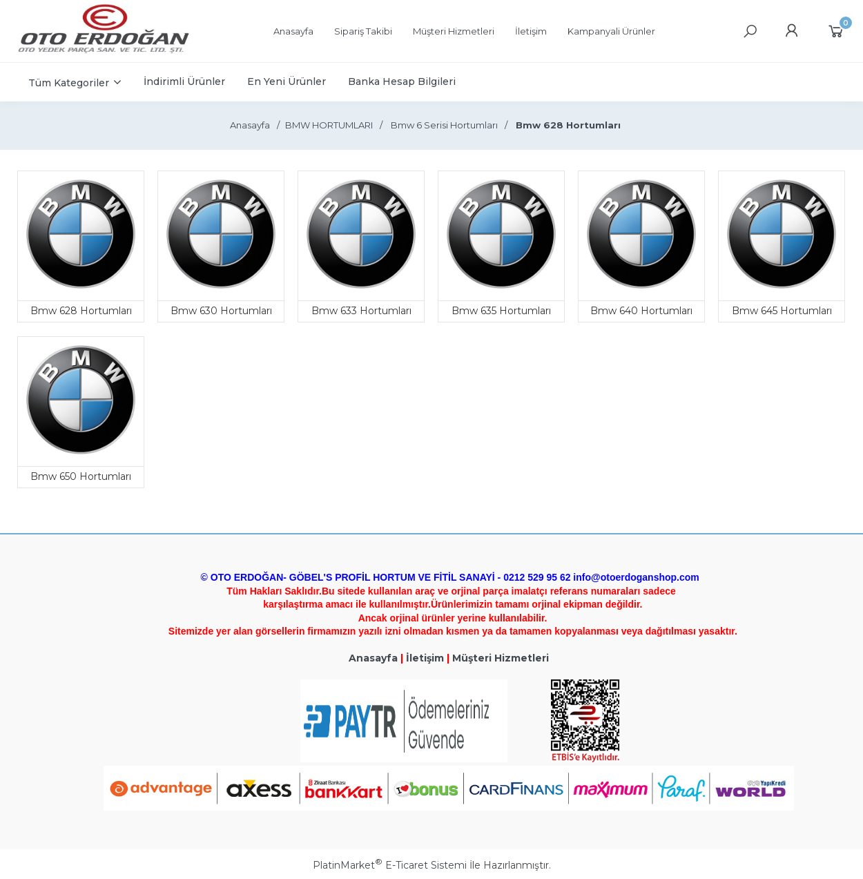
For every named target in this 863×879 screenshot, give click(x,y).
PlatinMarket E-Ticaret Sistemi (390, 865)
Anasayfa (373, 658)
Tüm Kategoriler (68, 83)
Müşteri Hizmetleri (500, 658)
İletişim (425, 658)
